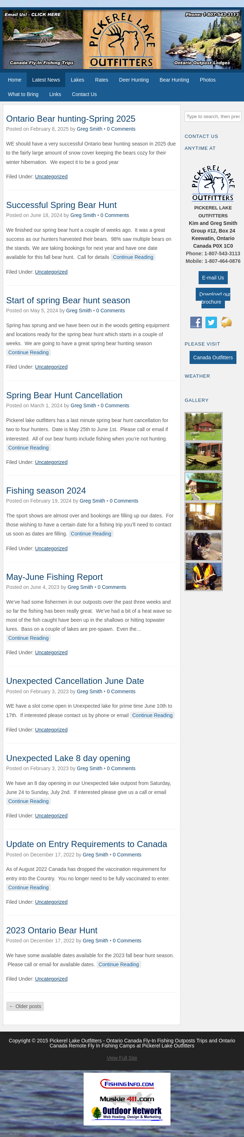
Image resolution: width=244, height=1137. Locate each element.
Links (55, 94)
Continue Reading (133, 257)
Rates (101, 80)
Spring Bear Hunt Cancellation (64, 395)
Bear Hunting (174, 80)
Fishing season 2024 (46, 490)
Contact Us (84, 94)
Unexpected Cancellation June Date (75, 681)
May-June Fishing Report (54, 577)
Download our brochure (214, 298)
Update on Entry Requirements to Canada (86, 844)
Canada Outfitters (213, 357)
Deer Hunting (134, 80)
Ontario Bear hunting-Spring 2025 (71, 118)
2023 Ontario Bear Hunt (52, 930)
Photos (208, 80)
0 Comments (121, 129)
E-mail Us (213, 278)
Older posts (25, 1006)
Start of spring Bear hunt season (68, 300)
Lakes (77, 80)
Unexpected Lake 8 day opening (68, 758)
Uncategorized (51, 176)
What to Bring (23, 94)
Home (14, 80)
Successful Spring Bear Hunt (61, 205)
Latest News (46, 80)
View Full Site (122, 1058)
